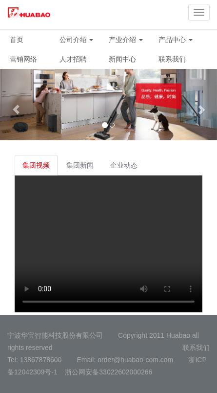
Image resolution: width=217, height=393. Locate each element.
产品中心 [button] (175, 40)
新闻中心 (122, 59)
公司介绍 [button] (76, 40)
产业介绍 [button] (126, 40)
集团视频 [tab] (36, 165)
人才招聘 (73, 59)
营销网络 (23, 59)
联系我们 (172, 59)
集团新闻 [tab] (80, 165)
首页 (16, 40)
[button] (16, 104)
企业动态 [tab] (124, 165)
